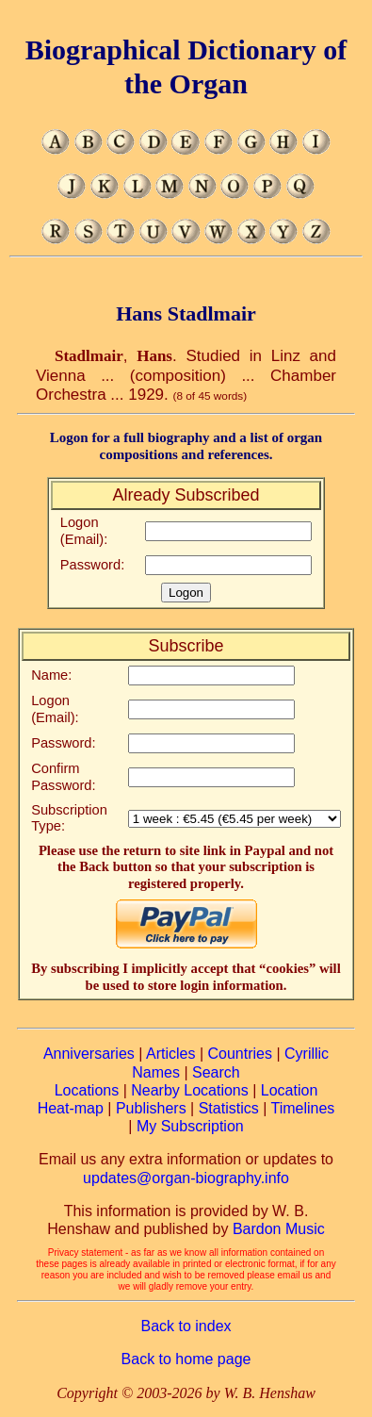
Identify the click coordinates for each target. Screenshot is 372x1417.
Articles (170, 1054)
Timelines (302, 1108)
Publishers (151, 1108)
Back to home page (186, 1359)
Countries (239, 1054)
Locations (87, 1090)
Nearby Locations (190, 1090)
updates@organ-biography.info (186, 1178)
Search (216, 1072)
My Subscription (190, 1126)
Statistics (229, 1108)
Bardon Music (279, 1229)
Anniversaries (89, 1054)
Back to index (185, 1326)
